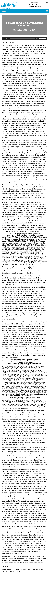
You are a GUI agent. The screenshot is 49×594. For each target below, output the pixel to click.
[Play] (4, 38)
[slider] (22, 38)
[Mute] (40, 38)
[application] (24, 38)
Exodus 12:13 (42, 142)
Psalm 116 (18, 505)
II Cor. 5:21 (34, 257)
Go (47, 2)
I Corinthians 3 (14, 306)
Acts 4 (33, 308)
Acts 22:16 (23, 71)
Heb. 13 (37, 328)
